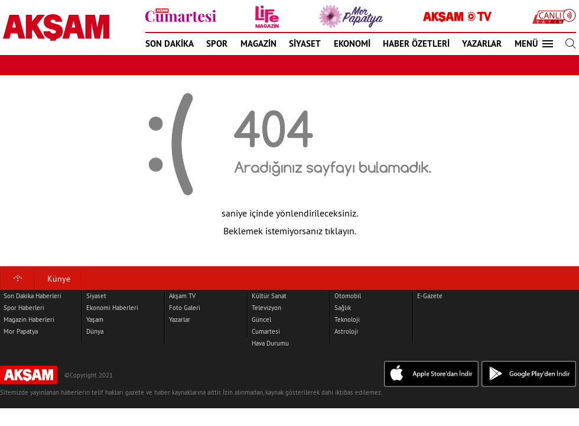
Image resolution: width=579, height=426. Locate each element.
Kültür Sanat (269, 296)
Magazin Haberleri (29, 319)
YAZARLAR (482, 43)
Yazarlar (179, 319)
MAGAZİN (258, 43)
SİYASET (305, 43)
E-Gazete (430, 296)
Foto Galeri (184, 308)
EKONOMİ (352, 43)
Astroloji (346, 331)
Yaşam (94, 319)
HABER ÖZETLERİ (416, 43)
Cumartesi (266, 331)
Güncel (261, 319)
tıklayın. (340, 231)
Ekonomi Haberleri (112, 308)
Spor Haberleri (24, 308)
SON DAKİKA (169, 43)
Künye (58, 278)
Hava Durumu (270, 343)
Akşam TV (182, 296)
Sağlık (342, 308)
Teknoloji (347, 319)
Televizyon (266, 308)
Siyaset (96, 296)
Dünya (94, 331)
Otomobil (347, 296)
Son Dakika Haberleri (32, 296)
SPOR (216, 43)
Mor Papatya (21, 331)
